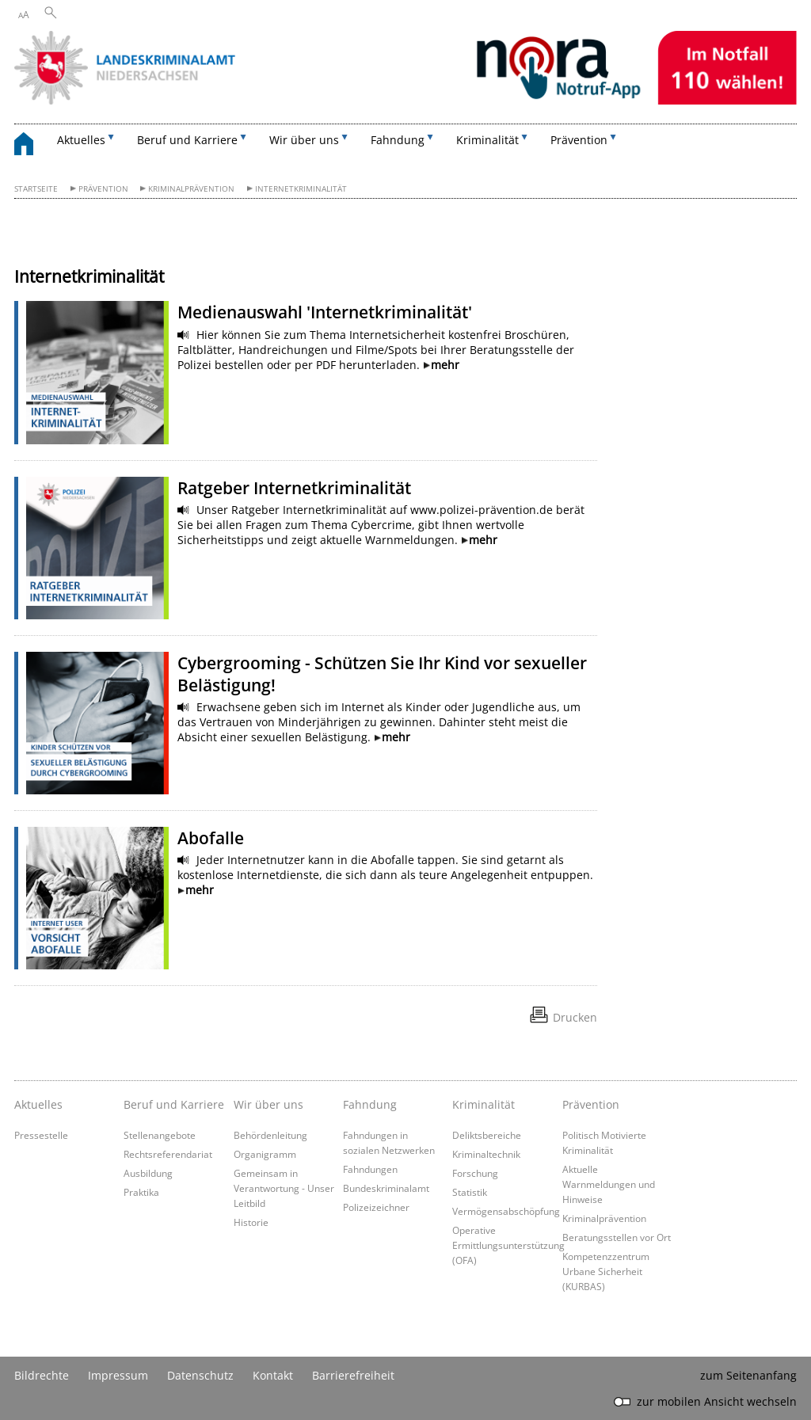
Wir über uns (268, 1104)
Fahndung (370, 1104)
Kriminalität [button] (487, 139)
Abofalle (210, 838)
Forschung (475, 1173)
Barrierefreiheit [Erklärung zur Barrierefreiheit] (353, 1375)
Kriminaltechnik (486, 1154)
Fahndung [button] (398, 139)
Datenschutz (200, 1375)
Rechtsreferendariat (168, 1154)
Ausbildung (148, 1173)
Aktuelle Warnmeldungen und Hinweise (608, 1184)
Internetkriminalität (301, 189)
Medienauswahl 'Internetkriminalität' (324, 312)
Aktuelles (38, 1104)
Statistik (469, 1192)
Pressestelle (41, 1135)
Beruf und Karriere (174, 1104)
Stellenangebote (160, 1135)
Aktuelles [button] (81, 139)
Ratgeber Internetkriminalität (294, 488)
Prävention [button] (578, 139)
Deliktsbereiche (486, 1135)
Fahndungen (370, 1169)
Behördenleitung (270, 1135)
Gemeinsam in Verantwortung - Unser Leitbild (284, 1188)
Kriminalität (483, 1104)
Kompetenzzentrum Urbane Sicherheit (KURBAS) (605, 1271)
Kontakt (273, 1375)
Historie (251, 1222)
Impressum (118, 1375)
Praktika (141, 1192)
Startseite (36, 189)
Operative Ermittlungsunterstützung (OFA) (508, 1245)
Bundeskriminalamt (386, 1188)
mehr (445, 364)
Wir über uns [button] (304, 139)
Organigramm (265, 1154)
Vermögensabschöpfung (506, 1211)
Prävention (103, 189)
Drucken (575, 1017)
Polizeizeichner (376, 1207)
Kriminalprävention (191, 189)
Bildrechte (41, 1375)
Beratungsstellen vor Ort (616, 1237)
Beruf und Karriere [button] (187, 139)
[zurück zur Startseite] (31, 146)
